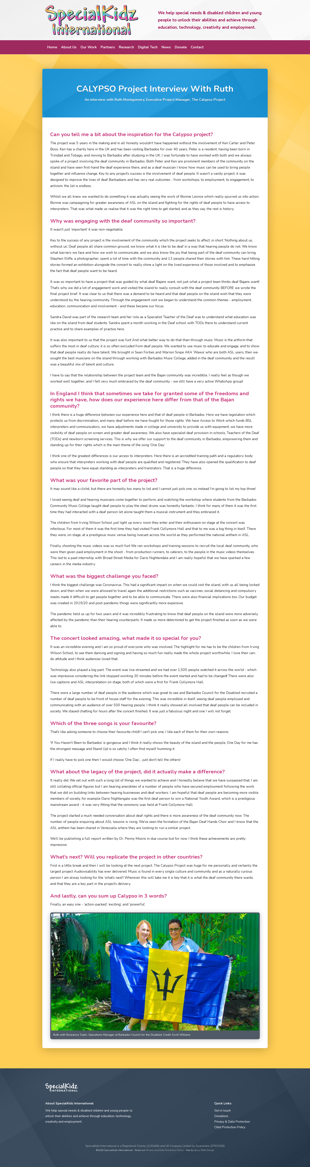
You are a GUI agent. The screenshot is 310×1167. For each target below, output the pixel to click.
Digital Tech (148, 47)
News (166, 47)
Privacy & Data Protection (232, 1121)
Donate (181, 47)
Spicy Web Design (204, 1150)
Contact (197, 47)
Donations (221, 1116)
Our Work (88, 47)
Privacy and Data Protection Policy (165, 1150)
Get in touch (222, 1110)
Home (52, 47)
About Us (69, 47)
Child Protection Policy (229, 1127)
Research (126, 47)
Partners (108, 47)
